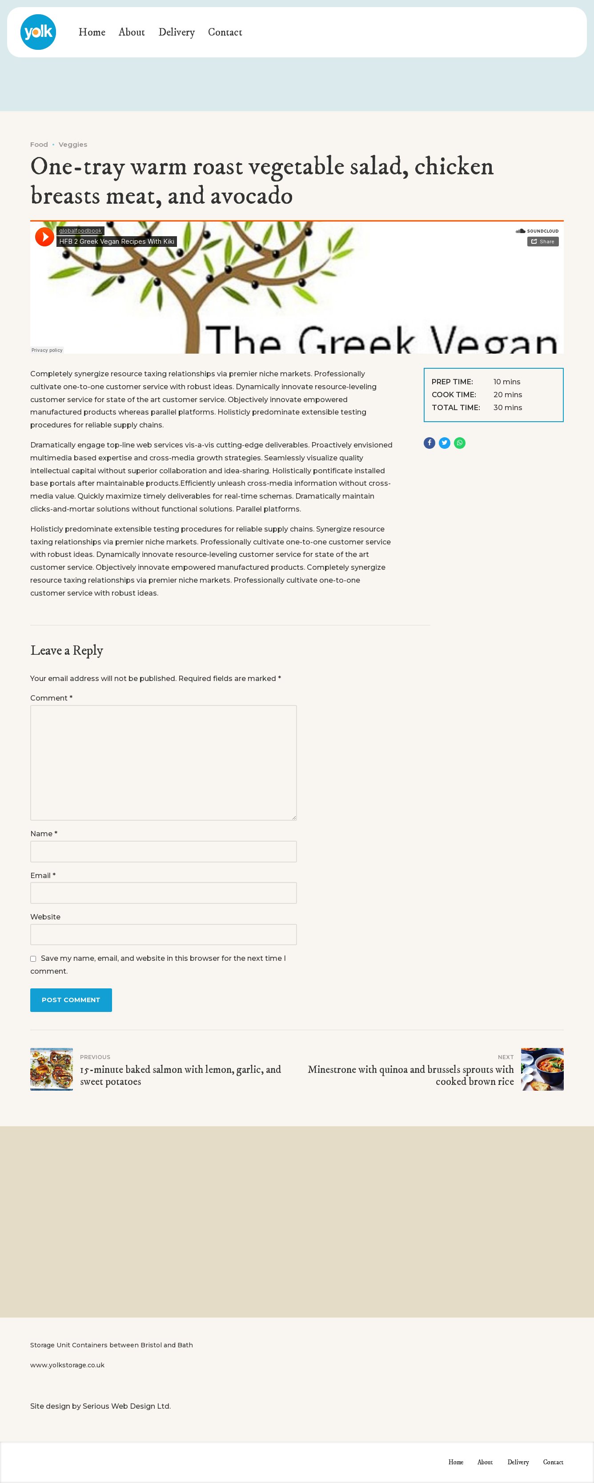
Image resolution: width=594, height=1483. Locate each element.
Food (39, 144)
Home (91, 32)
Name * (43, 834)
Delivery (176, 32)
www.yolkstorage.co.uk (67, 1365)
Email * (43, 875)
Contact (225, 32)
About (132, 32)
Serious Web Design (119, 1406)
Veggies (73, 144)
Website (45, 917)
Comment (51, 698)
